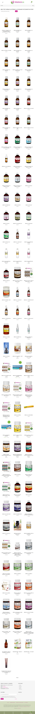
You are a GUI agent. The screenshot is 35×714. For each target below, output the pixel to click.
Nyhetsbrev (26, 704)
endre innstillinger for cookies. (26, 708)
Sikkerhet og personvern (19, 704)
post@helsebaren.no (5, 689)
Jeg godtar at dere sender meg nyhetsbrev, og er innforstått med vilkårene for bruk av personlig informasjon (8, 698)
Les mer (16, 700)
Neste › (17, 679)
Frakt (8, 704)
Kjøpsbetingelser (12, 704)
